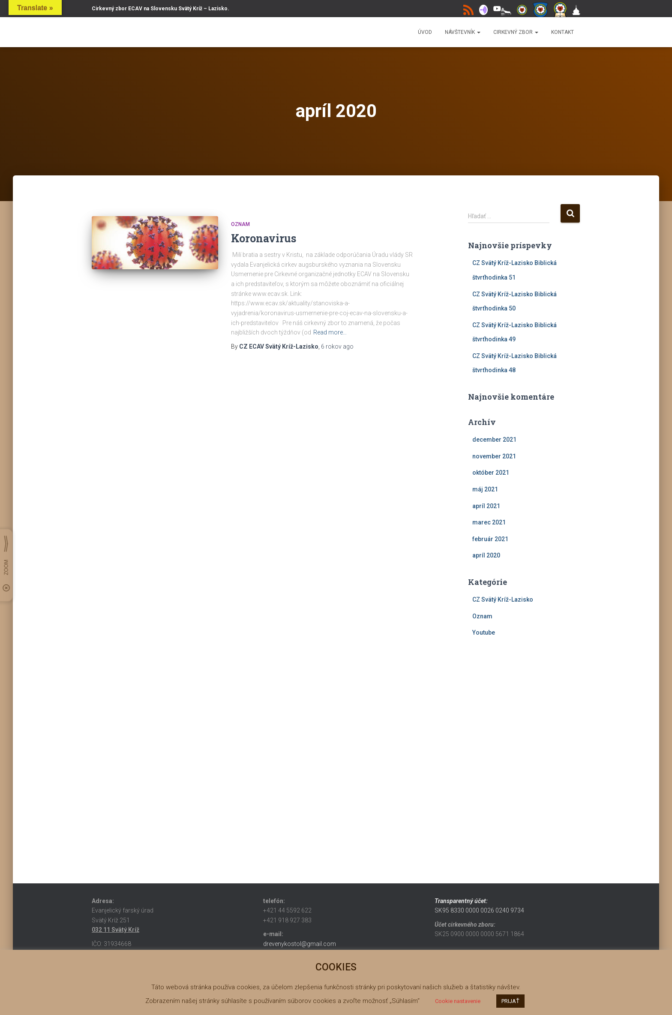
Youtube (483, 632)
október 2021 (490, 472)
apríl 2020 (486, 555)
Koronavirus (263, 238)
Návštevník (462, 32)
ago (337, 346)
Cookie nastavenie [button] (457, 1001)
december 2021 (494, 439)
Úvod (425, 32)
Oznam (240, 224)
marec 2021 (489, 522)
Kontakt (562, 32)
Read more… (330, 332)
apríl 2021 (486, 506)
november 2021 (494, 456)
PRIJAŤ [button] (510, 1001)
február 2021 (490, 539)
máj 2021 (485, 489)
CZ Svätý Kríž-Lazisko (502, 599)
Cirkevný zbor (515, 32)
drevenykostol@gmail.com (299, 943)
